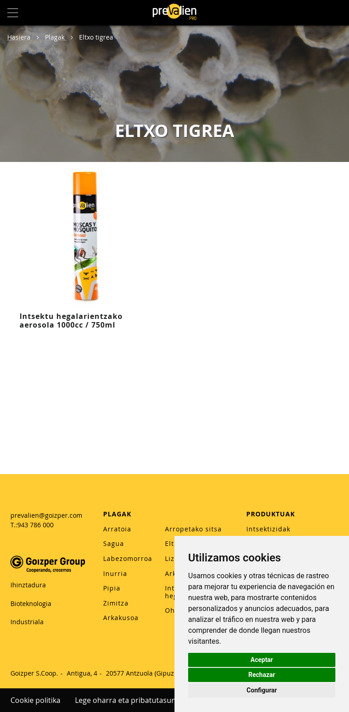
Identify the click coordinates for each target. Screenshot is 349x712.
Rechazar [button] (262, 674)
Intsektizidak (268, 529)
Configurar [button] (262, 690)
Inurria (115, 573)
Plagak (55, 37)
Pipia (111, 588)
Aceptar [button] (261, 659)
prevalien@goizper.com (46, 515)
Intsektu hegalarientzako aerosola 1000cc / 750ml (71, 320)
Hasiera (19, 37)
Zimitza (116, 603)
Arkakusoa (121, 617)
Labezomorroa (127, 558)
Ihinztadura (28, 585)
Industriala (27, 621)
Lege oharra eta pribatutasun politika (139, 700)
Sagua (113, 543)
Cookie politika (35, 700)
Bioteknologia (30, 603)
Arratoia (117, 529)
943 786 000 (35, 524)
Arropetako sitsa (193, 529)
